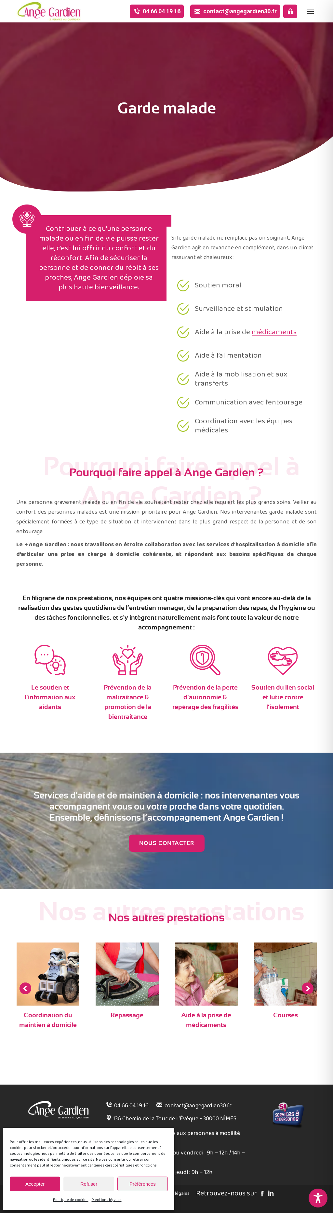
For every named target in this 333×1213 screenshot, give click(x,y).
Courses (285, 1015)
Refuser (89, 1184)
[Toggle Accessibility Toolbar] (318, 1198)
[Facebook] (261, 1194)
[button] (25, 988)
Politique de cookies (70, 1200)
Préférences (142, 1184)
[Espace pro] (290, 11)
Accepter (35, 1184)
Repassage (127, 1015)
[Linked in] (270, 1194)
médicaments (274, 340)
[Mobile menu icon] (310, 11)
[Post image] (48, 974)
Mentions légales (107, 1200)
